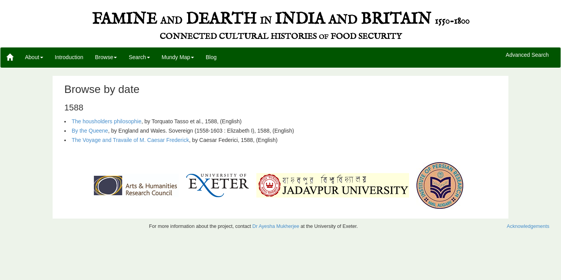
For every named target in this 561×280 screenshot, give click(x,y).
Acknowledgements (528, 226)
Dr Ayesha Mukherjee (275, 226)
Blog (211, 57)
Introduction (69, 57)
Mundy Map (178, 57)
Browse (106, 57)
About (34, 57)
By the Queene (90, 131)
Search (139, 57)
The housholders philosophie (106, 121)
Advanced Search (527, 55)
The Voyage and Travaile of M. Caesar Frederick (130, 140)
